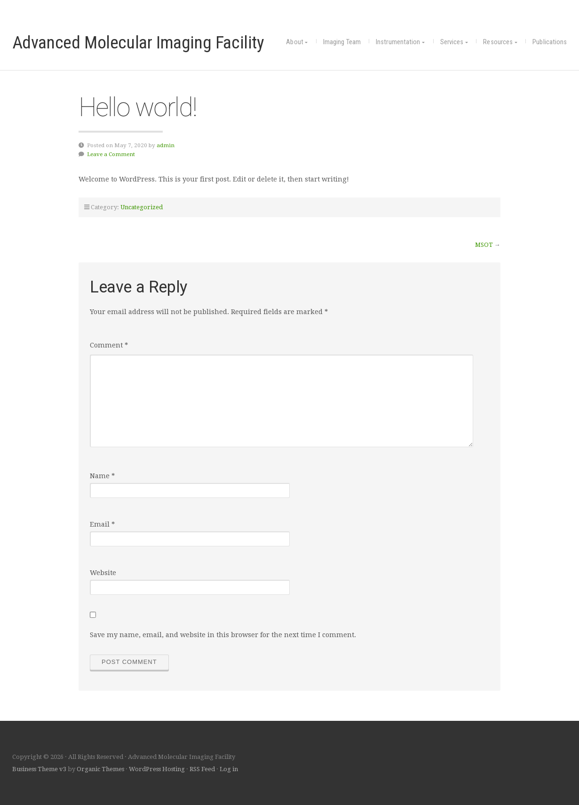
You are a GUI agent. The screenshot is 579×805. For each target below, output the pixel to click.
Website (103, 572)
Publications (549, 42)
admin (165, 145)
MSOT (484, 244)
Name (102, 476)
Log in (229, 769)
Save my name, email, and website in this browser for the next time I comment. (223, 635)
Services (452, 42)
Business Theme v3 (39, 769)
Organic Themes (100, 769)
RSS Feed (202, 769)
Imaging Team (342, 42)
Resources (498, 42)
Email (102, 524)
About (294, 42)
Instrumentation (398, 42)
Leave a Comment (111, 154)
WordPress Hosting (157, 769)
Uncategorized (141, 207)
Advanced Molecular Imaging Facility (138, 42)
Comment (109, 345)
